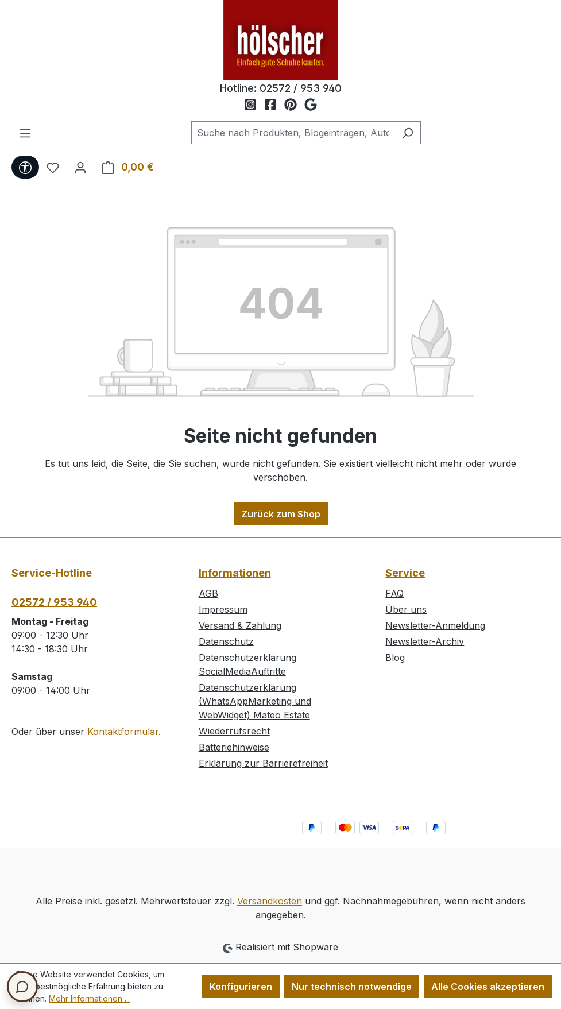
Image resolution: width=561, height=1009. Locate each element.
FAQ (394, 593)
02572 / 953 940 (301, 88)
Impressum (223, 609)
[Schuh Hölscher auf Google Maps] (310, 105)
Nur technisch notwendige (352, 986)
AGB (208, 593)
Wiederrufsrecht (234, 731)
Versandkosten (269, 901)
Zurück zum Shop (280, 514)
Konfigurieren (241, 986)
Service (405, 573)
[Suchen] (407, 132)
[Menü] (25, 132)
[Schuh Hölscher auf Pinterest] (294, 105)
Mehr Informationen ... (89, 998)
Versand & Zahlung (240, 625)
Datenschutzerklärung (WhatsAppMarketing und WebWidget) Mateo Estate (255, 701)
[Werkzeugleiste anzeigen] (25, 167)
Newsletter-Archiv (424, 641)
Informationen (235, 573)
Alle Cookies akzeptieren (487, 986)
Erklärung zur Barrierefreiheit (263, 763)
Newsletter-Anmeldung (435, 625)
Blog (395, 657)
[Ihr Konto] (80, 167)
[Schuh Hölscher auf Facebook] (274, 105)
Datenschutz (226, 641)
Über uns (406, 609)
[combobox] (292, 132)
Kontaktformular (122, 731)
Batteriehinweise (234, 747)
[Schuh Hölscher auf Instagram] (254, 105)
